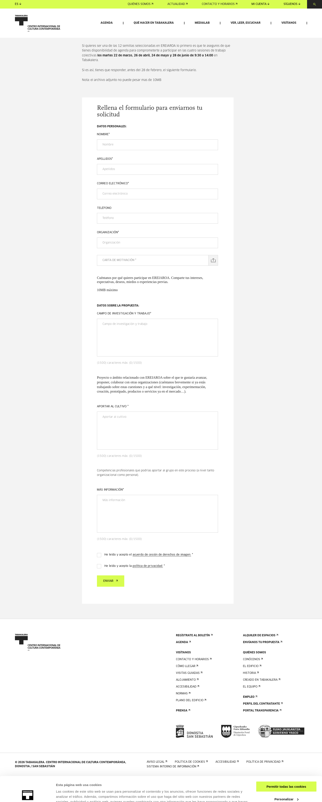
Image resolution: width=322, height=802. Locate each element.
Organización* (108, 257)
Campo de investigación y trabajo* (124, 338)
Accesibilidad (187, 711)
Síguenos (292, 4)
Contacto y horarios (219, 4)
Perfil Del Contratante (262, 728)
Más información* (110, 514)
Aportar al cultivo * (113, 431)
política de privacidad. (148, 590)
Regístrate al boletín (194, 660)
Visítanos (288, 23)
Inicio (85, 55)
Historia (250, 697)
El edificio (252, 691)
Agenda (107, 23)
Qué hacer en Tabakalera (154, 23)
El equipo (251, 711)
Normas (183, 718)
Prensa (182, 735)
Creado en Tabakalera (261, 704)
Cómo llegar (186, 691)
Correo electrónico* (113, 208)
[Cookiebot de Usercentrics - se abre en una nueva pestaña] (27, 793)
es (18, 4)
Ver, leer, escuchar (246, 23)
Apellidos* (105, 183)
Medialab (202, 23)
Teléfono (104, 233)
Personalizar (286, 774)
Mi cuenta (260, 4)
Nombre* (103, 159)
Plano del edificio (190, 725)
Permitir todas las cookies (286, 761)
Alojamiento (187, 704)
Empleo (249, 721)
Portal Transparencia (262, 735)
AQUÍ (202, 782)
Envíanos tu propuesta (262, 667)
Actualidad (177, 4)
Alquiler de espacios (260, 660)
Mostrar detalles (68, 793)
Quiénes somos (140, 4)
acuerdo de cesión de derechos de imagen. (162, 579)
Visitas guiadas (189, 697)
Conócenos (252, 684)
